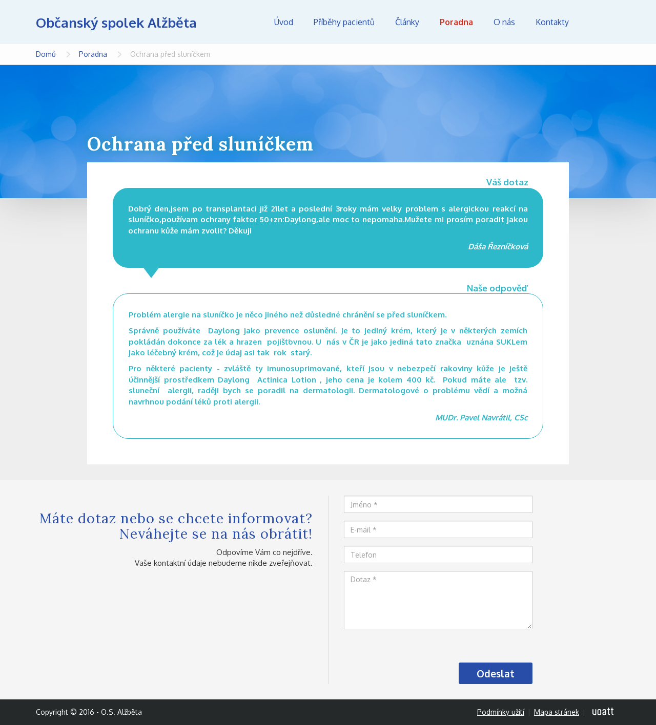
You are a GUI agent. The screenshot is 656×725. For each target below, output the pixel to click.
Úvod (283, 22)
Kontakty (552, 22)
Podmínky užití (500, 712)
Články (407, 22)
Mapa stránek (556, 712)
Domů (46, 54)
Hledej (604, 22)
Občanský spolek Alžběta (116, 22)
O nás (504, 22)
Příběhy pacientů (344, 22)
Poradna (456, 22)
